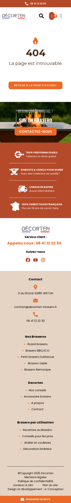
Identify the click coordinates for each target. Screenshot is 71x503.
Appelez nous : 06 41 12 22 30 (34, 243)
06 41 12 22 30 (36, 321)
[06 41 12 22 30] (35, 314)
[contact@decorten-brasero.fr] (35, 300)
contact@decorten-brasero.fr (35, 307)
